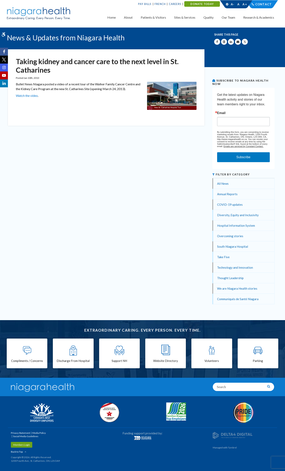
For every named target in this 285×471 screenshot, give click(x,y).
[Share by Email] (238, 42)
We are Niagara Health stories (237, 288)
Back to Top (17, 451)
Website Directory (165, 361)
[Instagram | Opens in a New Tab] (4, 67)
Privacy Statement (20, 432)
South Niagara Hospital (232, 246)
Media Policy (39, 432)
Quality (208, 17)
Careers (175, 4)
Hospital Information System (236, 225)
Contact (263, 4)
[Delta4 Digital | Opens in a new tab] (232, 435)
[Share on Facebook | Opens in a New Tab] (217, 42)
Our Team (228, 17)
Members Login (21, 444)
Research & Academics (258, 17)
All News (223, 183)
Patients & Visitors (153, 17)
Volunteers (211, 361)
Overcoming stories (230, 236)
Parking (258, 361)
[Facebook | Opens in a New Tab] (4, 52)
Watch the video (27, 95)
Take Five (223, 257)
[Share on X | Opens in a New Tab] (245, 42)
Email (221, 113)
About (128, 17)
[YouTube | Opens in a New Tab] (4, 75)
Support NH (119, 361)
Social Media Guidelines (25, 436)
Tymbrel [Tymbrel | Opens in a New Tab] (232, 447)
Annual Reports (227, 194)
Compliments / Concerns (27, 361)
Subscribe (243, 157)
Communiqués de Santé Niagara (237, 299)
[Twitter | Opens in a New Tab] (4, 60)
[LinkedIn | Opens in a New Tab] (4, 83)
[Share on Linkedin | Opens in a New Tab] (231, 42)
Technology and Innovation (235, 267)
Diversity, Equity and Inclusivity (238, 215)
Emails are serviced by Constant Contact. (243, 146)
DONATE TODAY (202, 4)
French (160, 4)
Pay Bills (145, 4)
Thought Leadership (230, 278)
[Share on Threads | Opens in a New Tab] (224, 42)
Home (111, 17)
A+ (244, 4)
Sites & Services (184, 17)
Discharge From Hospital (73, 361)
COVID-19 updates (230, 204)
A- (232, 4)
